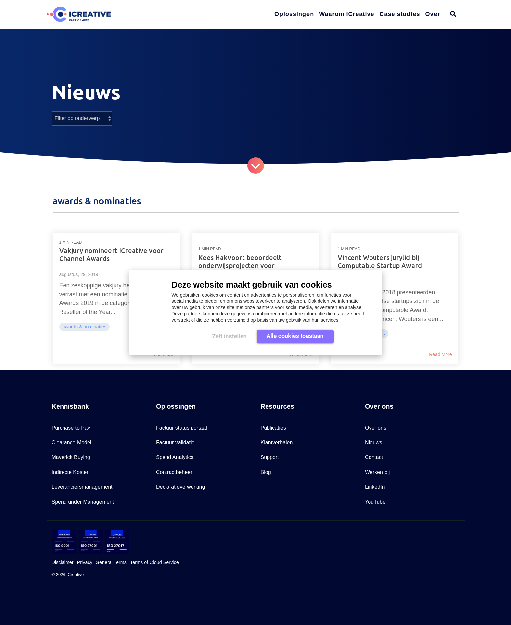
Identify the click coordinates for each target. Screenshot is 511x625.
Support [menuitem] (270, 457)
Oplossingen (294, 14)
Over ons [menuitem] (375, 427)
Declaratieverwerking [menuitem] (180, 487)
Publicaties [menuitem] (273, 427)
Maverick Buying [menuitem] (71, 457)
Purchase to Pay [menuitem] (71, 427)
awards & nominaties (85, 326)
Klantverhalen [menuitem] (277, 442)
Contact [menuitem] (374, 457)
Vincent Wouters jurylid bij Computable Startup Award (380, 261)
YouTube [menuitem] (375, 502)
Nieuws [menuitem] (373, 442)
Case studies (400, 14)
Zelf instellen (229, 336)
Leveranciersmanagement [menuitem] (82, 487)
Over (432, 14)
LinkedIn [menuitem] (375, 487)
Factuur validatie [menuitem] (175, 442)
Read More (440, 354)
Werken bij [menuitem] (377, 472)
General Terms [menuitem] (111, 562)
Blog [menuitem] (266, 472)
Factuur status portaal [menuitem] (181, 427)
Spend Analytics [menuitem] (174, 457)
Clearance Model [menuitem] (71, 442)
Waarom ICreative (346, 14)
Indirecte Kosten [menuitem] (71, 472)
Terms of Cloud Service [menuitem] (154, 562)
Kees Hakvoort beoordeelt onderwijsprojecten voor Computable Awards (240, 265)
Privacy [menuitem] (84, 562)
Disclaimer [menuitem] (63, 562)
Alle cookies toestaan (295, 335)
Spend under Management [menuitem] (83, 502)
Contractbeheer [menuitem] (174, 472)
